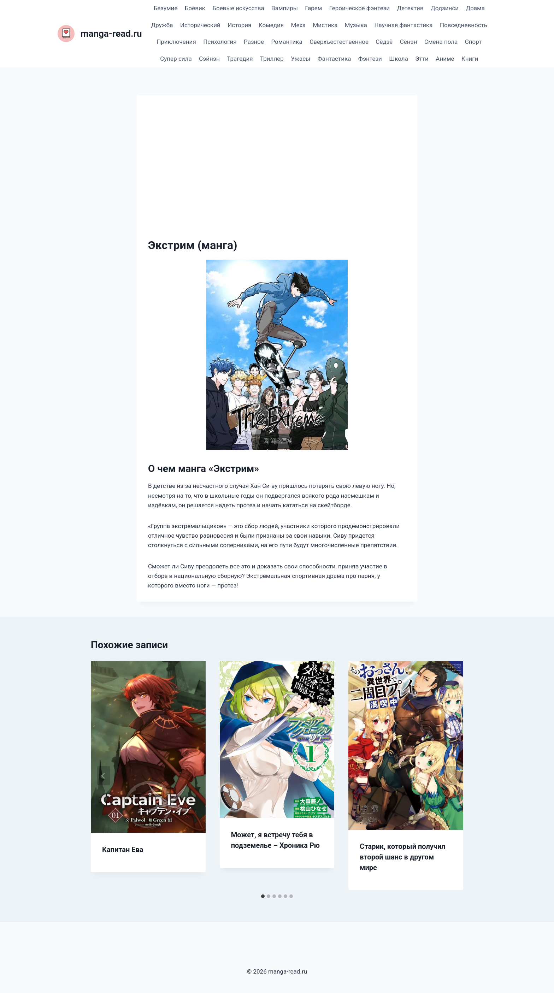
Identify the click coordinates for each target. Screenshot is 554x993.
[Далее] (450, 775)
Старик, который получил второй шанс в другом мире (402, 857)
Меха (298, 25)
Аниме (445, 58)
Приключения (176, 41)
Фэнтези (370, 58)
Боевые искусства (238, 8)
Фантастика (334, 58)
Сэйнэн (209, 58)
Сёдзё (384, 41)
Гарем (313, 8)
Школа (398, 58)
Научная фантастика (403, 25)
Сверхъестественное (339, 41)
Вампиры (284, 8)
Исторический (200, 25)
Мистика (325, 25)
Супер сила (175, 58)
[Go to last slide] (103, 775)
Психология (219, 41)
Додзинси (445, 8)
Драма (475, 8)
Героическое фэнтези (359, 8)
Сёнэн (408, 41)
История (239, 25)
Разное (254, 41)
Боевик (195, 8)
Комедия (271, 25)
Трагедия (240, 58)
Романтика (286, 41)
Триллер (272, 58)
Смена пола (441, 41)
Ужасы (300, 58)
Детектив (410, 8)
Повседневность (463, 25)
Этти (422, 58)
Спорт (473, 41)
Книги (469, 58)
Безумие (166, 8)
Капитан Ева (122, 849)
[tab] (263, 896)
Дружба (162, 25)
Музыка (356, 25)
